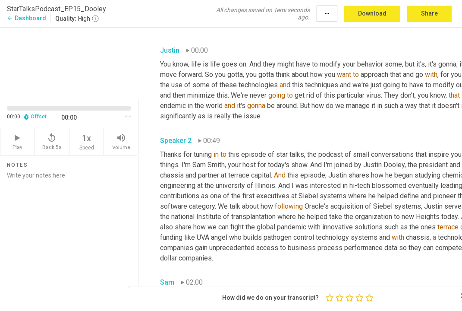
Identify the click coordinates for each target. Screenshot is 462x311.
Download (372, 13)
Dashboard (26, 18)
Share (429, 13)
